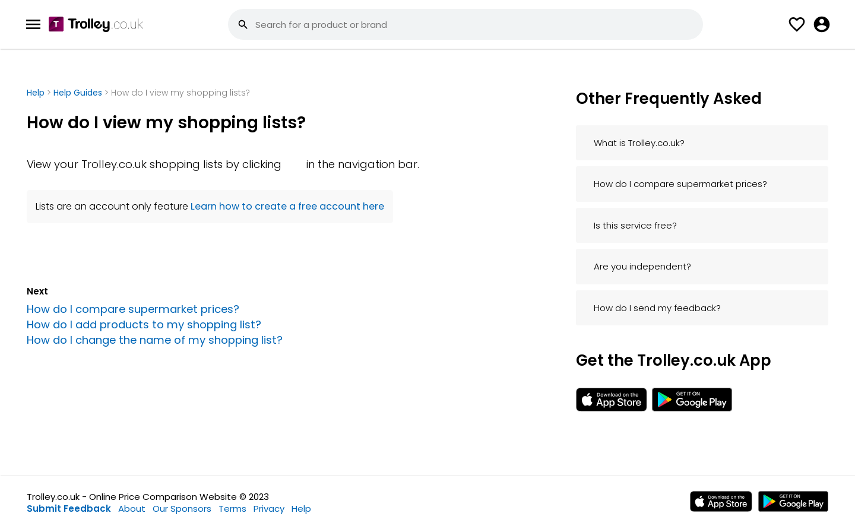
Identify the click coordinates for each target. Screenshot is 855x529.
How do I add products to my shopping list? (144, 324)
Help (37, 93)
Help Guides (77, 93)
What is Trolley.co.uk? (639, 143)
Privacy (269, 508)
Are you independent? (642, 266)
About (131, 508)
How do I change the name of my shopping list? (155, 339)
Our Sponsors (182, 508)
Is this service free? (635, 225)
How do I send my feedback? (657, 308)
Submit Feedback (69, 508)
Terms (232, 508)
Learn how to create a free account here (287, 206)
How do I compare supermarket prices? (133, 309)
